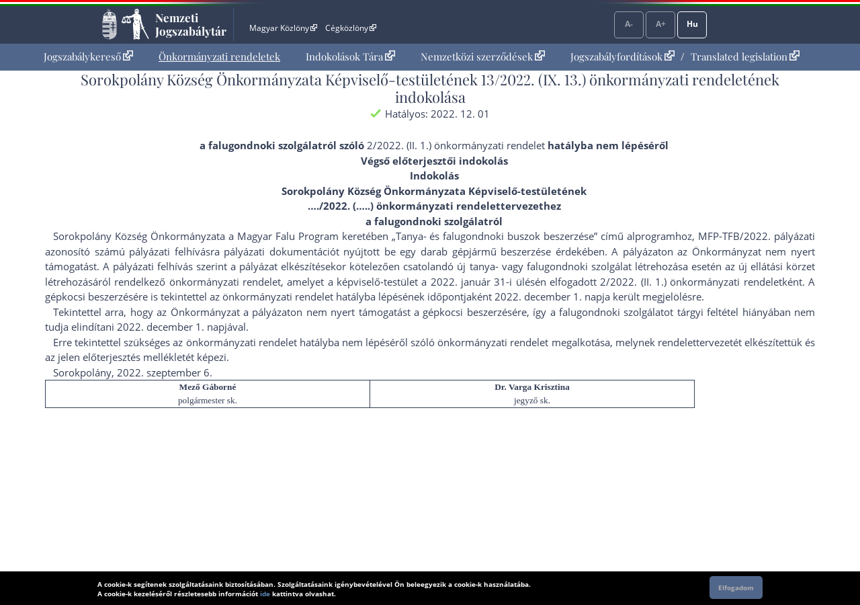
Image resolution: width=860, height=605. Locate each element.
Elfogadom (736, 587)
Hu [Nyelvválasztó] (692, 24)
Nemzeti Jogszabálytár (190, 24)
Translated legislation (745, 56)
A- (629, 24)
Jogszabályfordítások (622, 56)
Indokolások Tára (350, 56)
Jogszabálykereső (88, 56)
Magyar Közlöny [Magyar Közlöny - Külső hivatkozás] (283, 28)
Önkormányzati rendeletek (219, 56)
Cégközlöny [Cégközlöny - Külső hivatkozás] (350, 28)
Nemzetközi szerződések (483, 56)
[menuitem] (88, 57)
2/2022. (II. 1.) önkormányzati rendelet (456, 145)
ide (265, 593)
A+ (661, 24)
